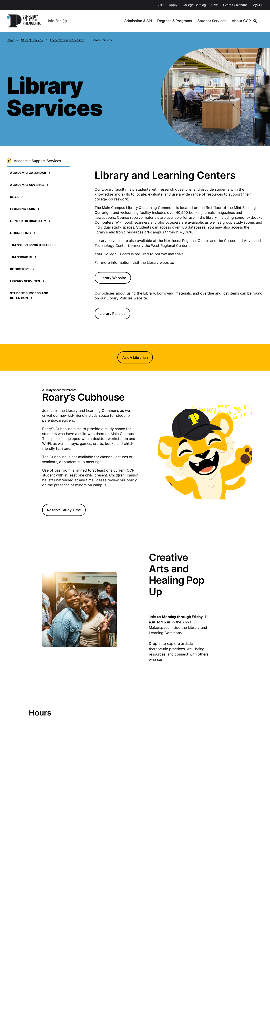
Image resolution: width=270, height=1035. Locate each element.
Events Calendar (235, 5)
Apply (173, 5)
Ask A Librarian (135, 357)
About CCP (243, 21)
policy (132, 480)
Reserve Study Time (64, 510)
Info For (54, 21)
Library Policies (112, 313)
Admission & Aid (140, 21)
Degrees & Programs (177, 21)
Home (10, 40)
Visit (161, 5)
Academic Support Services (67, 40)
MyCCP (257, 5)
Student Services (214, 21)
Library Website (113, 278)
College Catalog (194, 5)
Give (214, 5)
